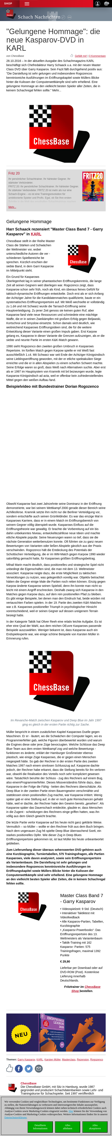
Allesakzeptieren (95, 1127)
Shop (8, 3)
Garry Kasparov (26, 1059)
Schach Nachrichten (39, 17)
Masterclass (69, 1059)
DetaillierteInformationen (40, 1127)
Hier (71, 1111)
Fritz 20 (14, 173)
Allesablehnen (67, 1127)
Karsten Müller (52, 1059)
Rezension (83, 1059)
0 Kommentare (97, 56)
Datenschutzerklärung (15, 1117)
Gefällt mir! (81, 56)
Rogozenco (96, 1059)
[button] (27, 3)
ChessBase (29, 1083)
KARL (39, 1059)
